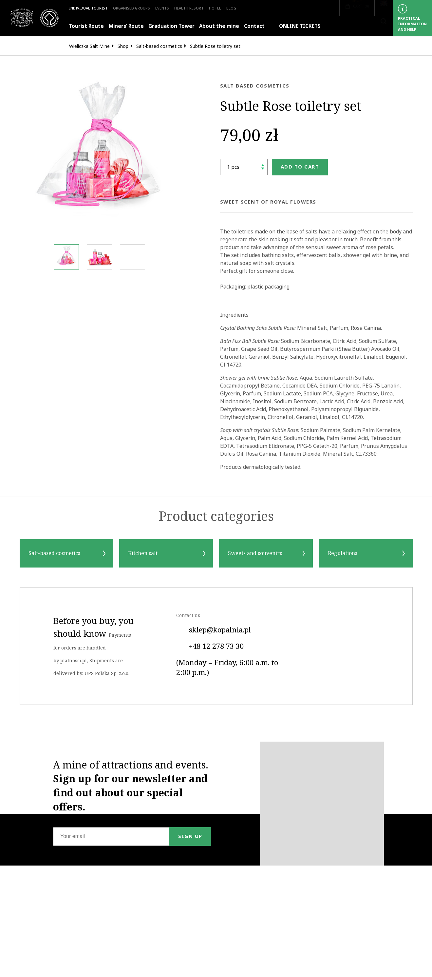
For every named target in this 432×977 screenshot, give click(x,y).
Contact (254, 26)
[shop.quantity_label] (244, 167)
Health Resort (189, 8)
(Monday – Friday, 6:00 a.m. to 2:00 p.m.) (227, 668)
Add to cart (300, 166)
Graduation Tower (171, 26)
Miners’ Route (126, 26)
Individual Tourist (88, 8)
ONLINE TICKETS (295, 26)
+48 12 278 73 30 (210, 646)
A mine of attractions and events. (130, 786)
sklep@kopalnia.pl (213, 630)
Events (162, 8)
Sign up (190, 836)
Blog (231, 8)
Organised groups (131, 8)
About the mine (219, 26)
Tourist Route (86, 26)
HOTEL (215, 8)
